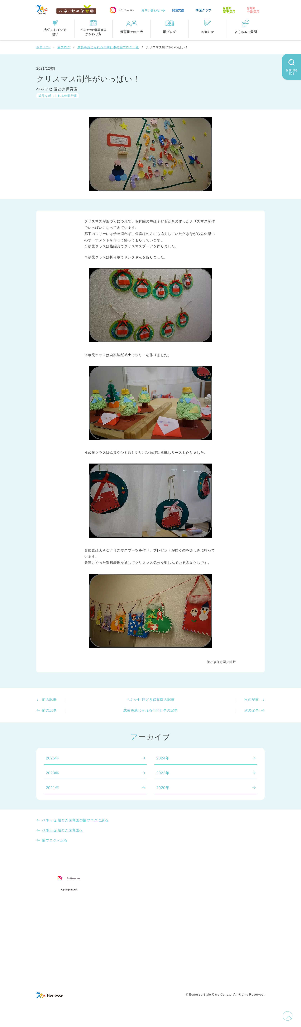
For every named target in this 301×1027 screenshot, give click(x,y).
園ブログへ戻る (54, 840)
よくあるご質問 (223, 897)
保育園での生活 (133, 913)
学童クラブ (203, 10)
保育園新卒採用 (234, 982)
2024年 (163, 758)
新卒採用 (229, 10)
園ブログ (63, 47)
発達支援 (178, 10)
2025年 (52, 758)
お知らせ (216, 878)
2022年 (163, 773)
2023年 (52, 773)
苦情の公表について (228, 887)
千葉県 (168, 947)
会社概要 (177, 973)
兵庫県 (145, 955)
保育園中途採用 (204, 982)
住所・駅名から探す (138, 932)
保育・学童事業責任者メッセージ (150, 877)
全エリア (128, 940)
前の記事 (49, 700)
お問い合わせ (150, 10)
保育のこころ (132, 885)
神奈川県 (147, 947)
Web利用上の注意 (172, 982)
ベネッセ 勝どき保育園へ (62, 830)
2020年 (163, 788)
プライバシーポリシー (134, 982)
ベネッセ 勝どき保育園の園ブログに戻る (75, 820)
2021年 (52, 788)
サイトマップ (153, 973)
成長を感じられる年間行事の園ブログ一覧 (108, 47)
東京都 (126, 947)
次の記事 (251, 700)
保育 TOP (43, 47)
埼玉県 (126, 955)
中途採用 (253, 10)
